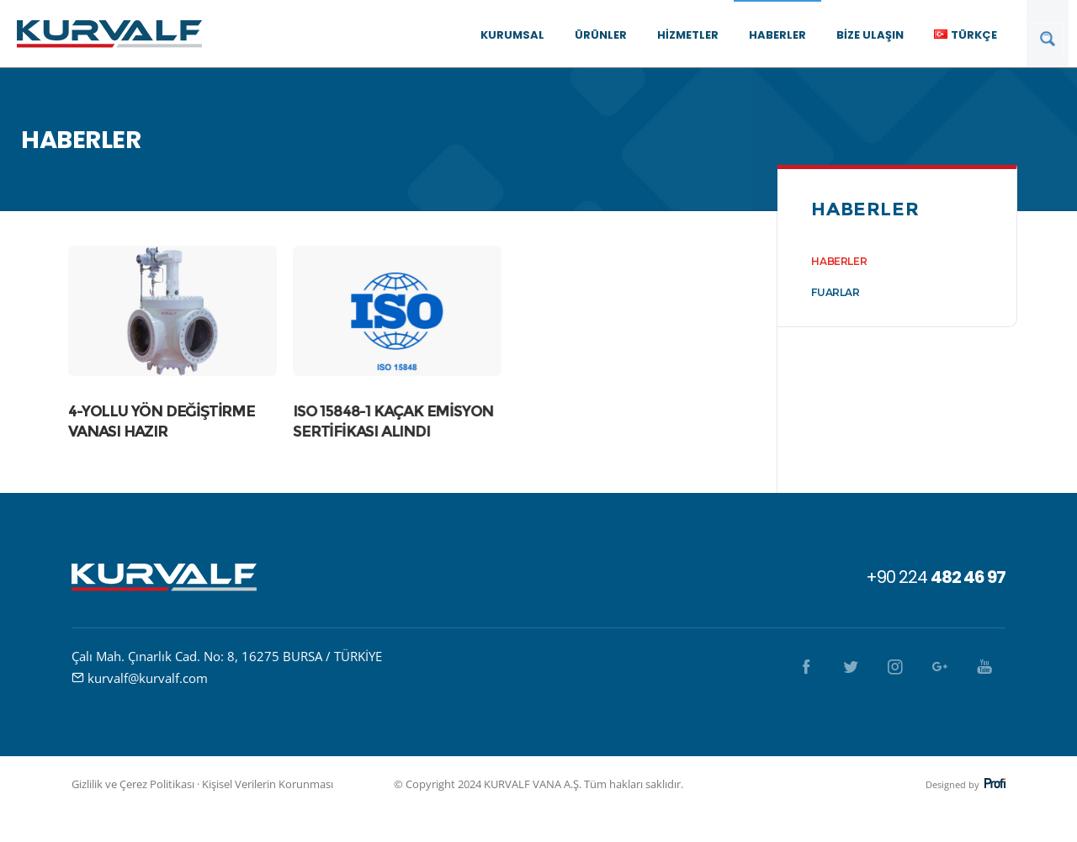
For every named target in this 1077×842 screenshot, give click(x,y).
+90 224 (935, 577)
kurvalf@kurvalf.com (148, 678)
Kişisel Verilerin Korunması (267, 784)
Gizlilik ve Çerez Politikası (133, 784)
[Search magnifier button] (1048, 39)
